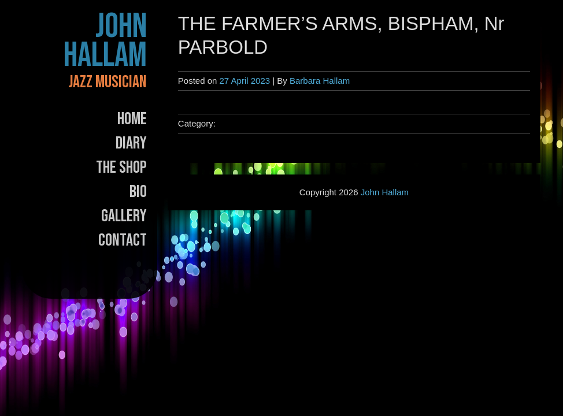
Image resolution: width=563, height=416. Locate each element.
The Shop (121, 167)
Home (132, 119)
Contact (122, 240)
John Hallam (105, 41)
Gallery (124, 216)
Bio (138, 191)
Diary (131, 143)
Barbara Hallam (320, 81)
